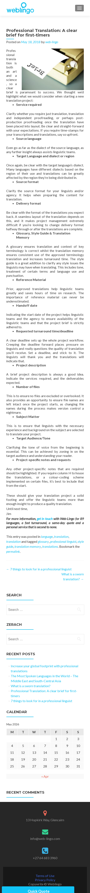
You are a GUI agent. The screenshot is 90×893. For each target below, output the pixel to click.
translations (50, 546)
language (47, 536)
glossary (43, 541)
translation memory (27, 546)
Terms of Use (45, 876)
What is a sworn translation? (30, 686)
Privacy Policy (45, 880)
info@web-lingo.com (45, 839)
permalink (13, 551)
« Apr (45, 776)
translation (61, 536)
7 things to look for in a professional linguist (39, 569)
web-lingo (51, 42)
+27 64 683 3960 (45, 858)
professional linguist (63, 541)
